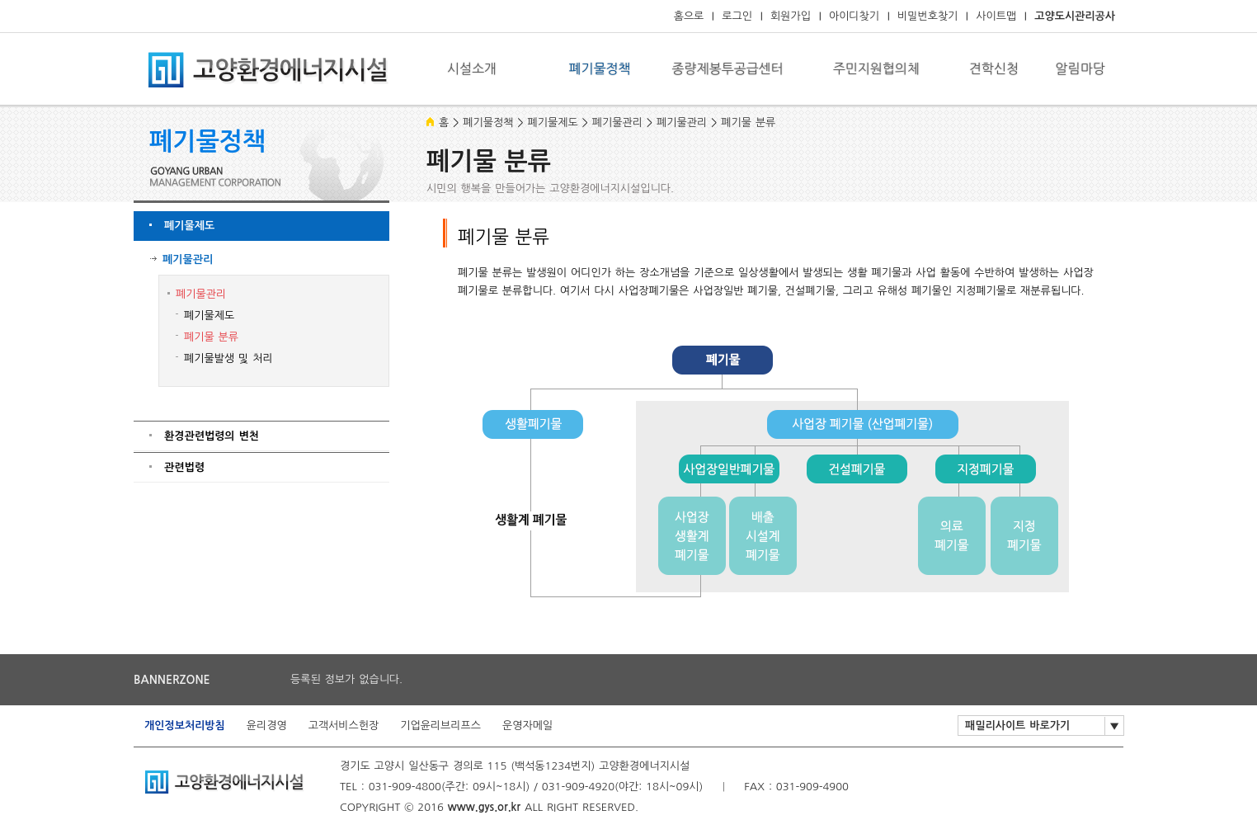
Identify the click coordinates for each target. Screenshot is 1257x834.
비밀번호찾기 (927, 16)
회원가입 (790, 16)
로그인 (737, 16)
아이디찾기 (854, 16)
